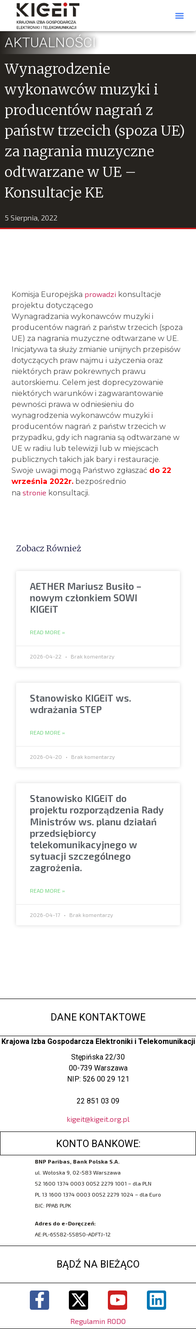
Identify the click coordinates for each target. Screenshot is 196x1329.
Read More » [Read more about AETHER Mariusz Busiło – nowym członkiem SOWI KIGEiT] (47, 632)
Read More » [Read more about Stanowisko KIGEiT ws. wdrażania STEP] (47, 733)
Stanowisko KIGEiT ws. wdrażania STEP (80, 703)
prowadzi (99, 294)
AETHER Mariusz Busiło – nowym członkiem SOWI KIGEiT (85, 597)
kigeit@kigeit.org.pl (98, 1119)
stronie (34, 492)
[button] (179, 15)
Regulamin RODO (98, 1321)
